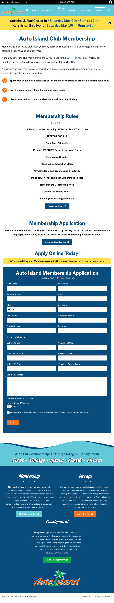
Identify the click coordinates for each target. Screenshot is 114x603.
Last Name (64, 284)
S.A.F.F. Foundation (76, 57)
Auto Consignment (55, 560)
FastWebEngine (107, 596)
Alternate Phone (66, 315)
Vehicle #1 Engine (15, 364)
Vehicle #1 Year (14, 343)
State (10, 305)
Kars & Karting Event (28, 25)
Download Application (55, 242)
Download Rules (56, 206)
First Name (12, 284)
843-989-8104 (69, 2)
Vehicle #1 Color (65, 353)
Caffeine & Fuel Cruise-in (28, 21)
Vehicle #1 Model (15, 353)
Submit (12, 422)
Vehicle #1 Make (65, 343)
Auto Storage (83, 514)
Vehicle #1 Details (15, 375)
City (60, 294)
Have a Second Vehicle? (18, 403)
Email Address (14, 326)
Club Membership (27, 514)
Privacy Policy (87, 596)
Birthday (62, 326)
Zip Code (63, 305)
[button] (109, 10)
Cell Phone (12, 315)
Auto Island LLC (18, 596)
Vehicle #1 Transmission (69, 364)
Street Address (14, 294)
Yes (14, 406)
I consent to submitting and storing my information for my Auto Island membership (50, 412)
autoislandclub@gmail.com (15, 2)
